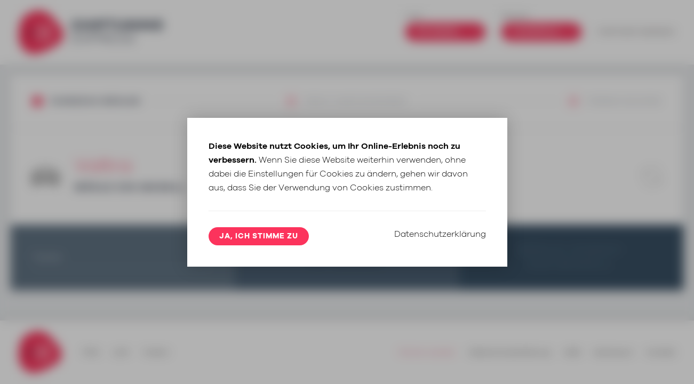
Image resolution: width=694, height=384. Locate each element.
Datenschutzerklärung (440, 234)
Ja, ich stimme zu (258, 236)
